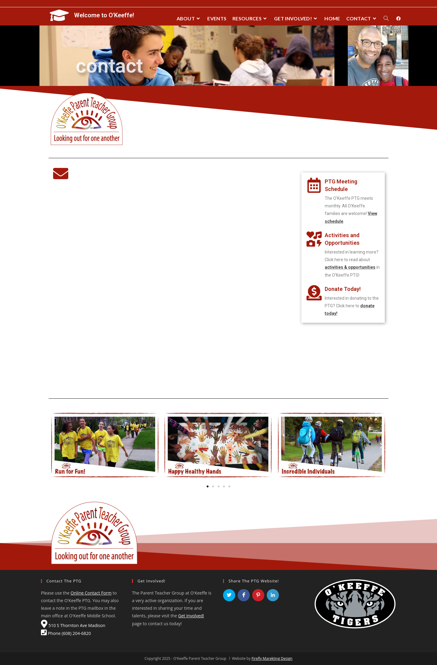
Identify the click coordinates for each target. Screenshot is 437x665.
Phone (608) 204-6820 (66, 633)
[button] (207, 486)
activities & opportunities (350, 267)
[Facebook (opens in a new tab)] (398, 18)
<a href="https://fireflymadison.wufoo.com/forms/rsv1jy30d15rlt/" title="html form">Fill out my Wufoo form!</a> (171, 289)
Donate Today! (343, 289)
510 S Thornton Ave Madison (73, 625)
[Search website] (386, 18)
